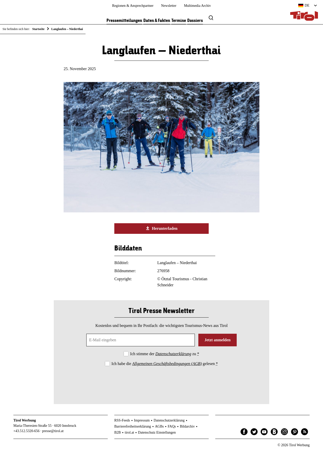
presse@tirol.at (53, 431)
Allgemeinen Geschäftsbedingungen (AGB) (167, 363)
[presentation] (161, 381)
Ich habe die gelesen (165, 363)
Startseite (38, 29)
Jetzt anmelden (217, 340)
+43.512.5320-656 (26, 431)
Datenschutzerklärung (173, 354)
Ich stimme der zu (164, 354)
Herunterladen (161, 228)
